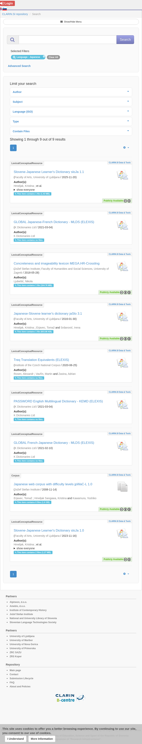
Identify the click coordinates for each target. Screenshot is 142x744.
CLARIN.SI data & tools (120, 163)
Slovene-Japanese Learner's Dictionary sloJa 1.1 (49, 172)
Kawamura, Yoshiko (84, 498)
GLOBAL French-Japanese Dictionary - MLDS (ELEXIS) (54, 443)
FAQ (12, 682)
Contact (14, 674)
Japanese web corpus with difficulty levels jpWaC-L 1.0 (53, 484)
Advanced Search (19, 65)
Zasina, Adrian (67, 373)
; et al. (71, 188)
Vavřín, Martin (44, 373)
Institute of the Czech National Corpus (37, 365)
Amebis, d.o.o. (17, 606)
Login (6, 3)
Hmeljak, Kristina (24, 185)
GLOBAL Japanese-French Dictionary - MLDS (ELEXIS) (54, 222)
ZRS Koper (16, 656)
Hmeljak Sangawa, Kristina (50, 498)
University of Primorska (23, 648)
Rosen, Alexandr (24, 373)
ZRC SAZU (15, 652)
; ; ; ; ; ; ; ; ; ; (71, 546)
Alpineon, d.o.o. (18, 602)
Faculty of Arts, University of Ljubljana (37, 177)
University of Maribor (21, 640)
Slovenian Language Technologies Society (33, 622)
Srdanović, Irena (70, 327)
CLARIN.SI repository (15, 14)
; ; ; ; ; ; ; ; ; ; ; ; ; (71, 188)
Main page (15, 670)
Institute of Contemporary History (28, 610)
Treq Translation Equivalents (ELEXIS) (41, 360)
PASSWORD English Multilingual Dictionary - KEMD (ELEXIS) (58, 401)
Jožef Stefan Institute (27, 268)
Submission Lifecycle (21, 678)
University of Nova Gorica (24, 644)
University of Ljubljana (22, 636)
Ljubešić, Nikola (23, 281)
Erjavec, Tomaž (45, 327)
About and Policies (20, 686)
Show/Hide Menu (71, 21)
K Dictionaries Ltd (25, 227)
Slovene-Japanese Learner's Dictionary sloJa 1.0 (49, 530)
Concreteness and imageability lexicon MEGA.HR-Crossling (57, 263)
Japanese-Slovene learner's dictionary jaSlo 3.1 (48, 313)
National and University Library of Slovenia (33, 618)
